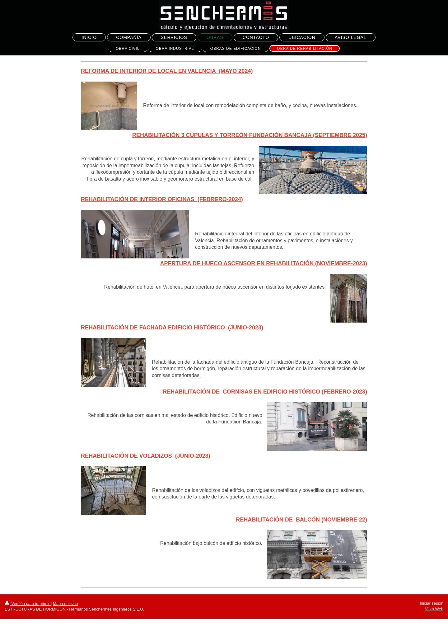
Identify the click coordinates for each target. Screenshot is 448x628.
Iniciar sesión (431, 603)
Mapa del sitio (65, 603)
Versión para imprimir (28, 603)
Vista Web (434, 609)
